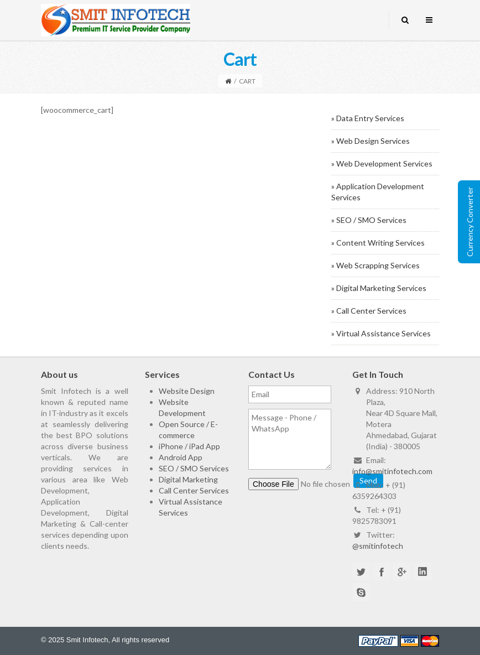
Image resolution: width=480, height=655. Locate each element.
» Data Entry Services (367, 118)
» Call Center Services (368, 310)
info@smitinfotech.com (392, 471)
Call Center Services (194, 490)
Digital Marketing (188, 479)
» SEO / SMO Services (368, 220)
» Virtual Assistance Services (381, 333)
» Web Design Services (370, 140)
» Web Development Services (381, 163)
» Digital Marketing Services (378, 288)
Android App (180, 457)
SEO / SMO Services (194, 468)
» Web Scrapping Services (375, 265)
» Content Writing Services (378, 242)
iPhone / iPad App (189, 446)
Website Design (187, 391)
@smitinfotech (377, 545)
